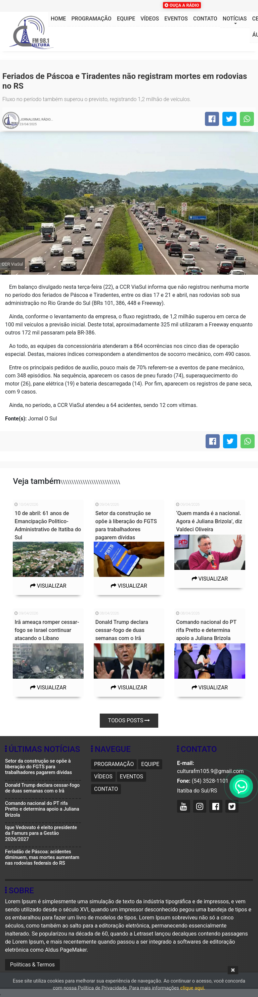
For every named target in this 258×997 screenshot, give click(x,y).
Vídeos (149, 18)
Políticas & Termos (32, 964)
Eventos (176, 18)
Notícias (235, 18)
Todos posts (129, 720)
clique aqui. (192, 988)
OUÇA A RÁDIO (182, 5)
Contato (205, 18)
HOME (58, 18)
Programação (91, 18)
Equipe (126, 18)
